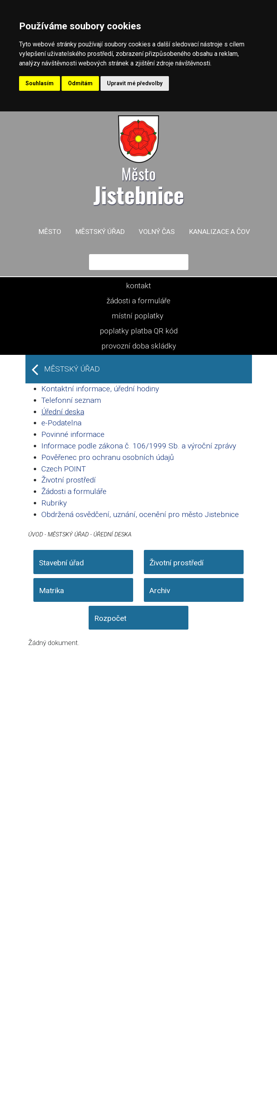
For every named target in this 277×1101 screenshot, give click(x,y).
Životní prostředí (68, 479)
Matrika (51, 590)
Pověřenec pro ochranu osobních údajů (107, 457)
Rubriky (54, 502)
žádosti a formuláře (138, 301)
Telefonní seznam (71, 400)
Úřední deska (62, 411)
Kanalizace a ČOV (219, 232)
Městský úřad (100, 232)
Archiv (159, 590)
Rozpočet (110, 618)
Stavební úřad (61, 562)
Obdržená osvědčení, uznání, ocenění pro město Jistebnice (140, 514)
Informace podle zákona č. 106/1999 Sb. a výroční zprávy (138, 445)
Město (50, 232)
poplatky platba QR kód (139, 331)
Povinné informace (73, 434)
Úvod (35, 534)
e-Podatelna (61, 422)
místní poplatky (137, 316)
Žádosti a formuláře (74, 491)
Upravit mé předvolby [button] (135, 83)
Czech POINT (63, 468)
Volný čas (157, 232)
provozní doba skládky (138, 346)
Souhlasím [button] (39, 83)
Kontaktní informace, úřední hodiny (100, 388)
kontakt (138, 285)
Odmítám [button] (80, 83)
